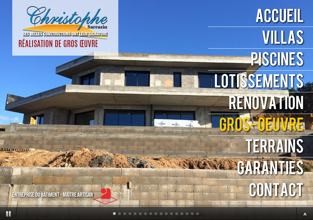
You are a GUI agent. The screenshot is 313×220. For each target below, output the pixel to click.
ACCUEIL (279, 16)
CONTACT (276, 190)
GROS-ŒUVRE (261, 125)
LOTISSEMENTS (259, 81)
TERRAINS (274, 146)
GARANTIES (270, 168)
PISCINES (277, 59)
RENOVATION (266, 103)
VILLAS (283, 38)
